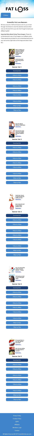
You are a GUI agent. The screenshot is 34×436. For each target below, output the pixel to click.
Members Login (17, 427)
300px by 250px (17, 86)
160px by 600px (17, 101)
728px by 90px (17, 110)
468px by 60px (17, 105)
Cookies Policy (17, 418)
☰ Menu (5, 15)
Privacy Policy (17, 415)
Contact (17, 430)
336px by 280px (17, 90)
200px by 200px (17, 75)
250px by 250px (17, 79)
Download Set (17, 71)
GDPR (17, 421)
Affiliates (17, 424)
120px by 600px (17, 95)
